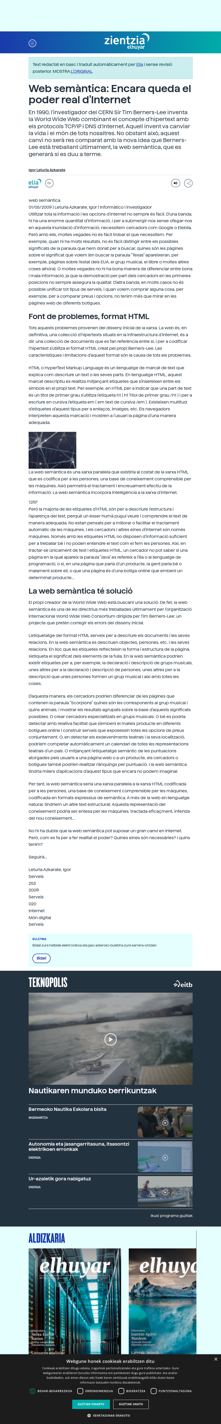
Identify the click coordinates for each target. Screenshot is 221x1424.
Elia (139, 64)
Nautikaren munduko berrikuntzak (93, 1090)
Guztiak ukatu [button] (131, 1404)
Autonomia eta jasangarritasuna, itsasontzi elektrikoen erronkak (79, 1146)
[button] (32, 42)
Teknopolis (48, 981)
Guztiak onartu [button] (91, 1404)
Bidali (41, 958)
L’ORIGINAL (82, 71)
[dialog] (110, 1389)
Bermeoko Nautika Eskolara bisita (68, 1109)
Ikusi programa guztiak (172, 1215)
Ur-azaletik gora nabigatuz (60, 1179)
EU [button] (49, 183)
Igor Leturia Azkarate (47, 170)
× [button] (215, 1359)
